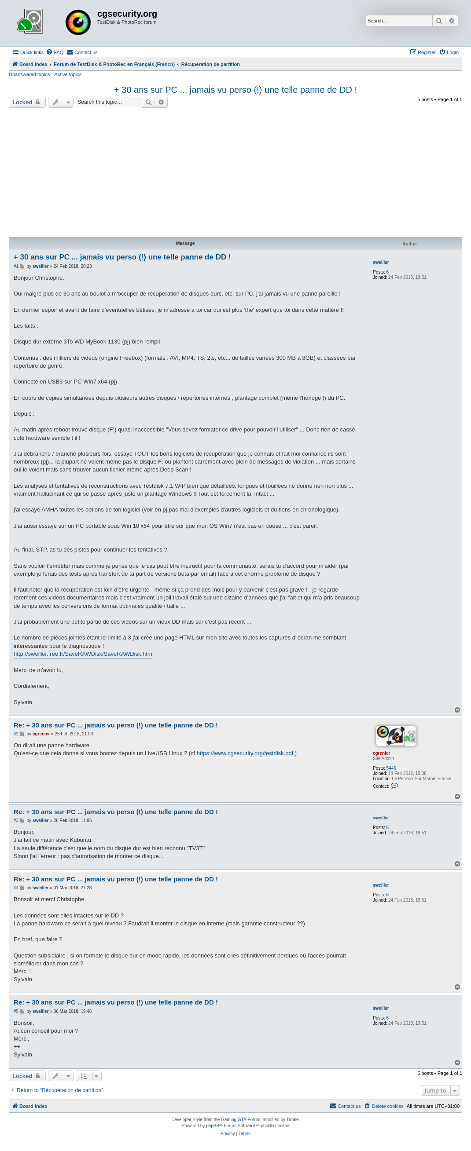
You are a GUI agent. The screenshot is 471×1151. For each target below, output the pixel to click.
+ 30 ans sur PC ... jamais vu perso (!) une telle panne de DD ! (235, 90)
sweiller (381, 262)
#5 (16, 1011)
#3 (16, 820)
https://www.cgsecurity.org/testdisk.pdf (245, 753)
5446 (391, 768)
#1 (16, 266)
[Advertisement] (235, 173)
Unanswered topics (29, 74)
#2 (16, 733)
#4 (16, 887)
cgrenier (381, 753)
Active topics (68, 74)
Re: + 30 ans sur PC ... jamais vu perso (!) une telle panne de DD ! (116, 725)
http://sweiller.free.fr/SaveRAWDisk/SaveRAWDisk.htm (83, 653)
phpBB (212, 1125)
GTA (242, 1119)
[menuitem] (54, 52)
